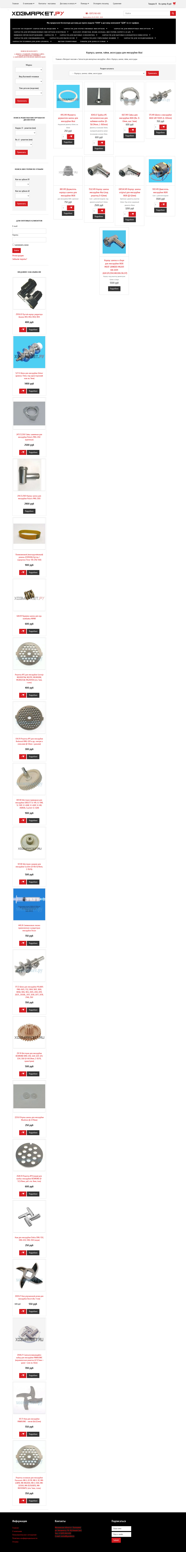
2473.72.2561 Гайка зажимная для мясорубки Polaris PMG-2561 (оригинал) (29, 437)
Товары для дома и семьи (92, 41)
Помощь (84, 3)
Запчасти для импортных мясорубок (132, 28)
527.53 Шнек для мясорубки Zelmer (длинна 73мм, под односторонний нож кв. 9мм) (29, 376)
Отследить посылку (101, 3)
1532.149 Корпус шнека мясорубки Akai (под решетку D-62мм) (99, 192)
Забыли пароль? (19, 259)
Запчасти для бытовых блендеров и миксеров (125, 35)
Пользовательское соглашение (24, 1535)
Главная (15, 3)
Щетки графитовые (67, 41)
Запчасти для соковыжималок (29, 38)
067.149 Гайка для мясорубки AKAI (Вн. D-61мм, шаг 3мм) (129, 118)
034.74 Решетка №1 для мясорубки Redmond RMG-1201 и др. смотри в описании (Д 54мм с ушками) (29, 741)
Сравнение (117, 3)
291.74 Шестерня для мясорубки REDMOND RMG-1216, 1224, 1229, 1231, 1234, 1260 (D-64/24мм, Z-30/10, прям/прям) (29, 1057)
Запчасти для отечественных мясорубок (84, 28)
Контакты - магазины (47, 3)
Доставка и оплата (67, 3)
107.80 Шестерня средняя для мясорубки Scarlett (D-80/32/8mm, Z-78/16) (29, 867)
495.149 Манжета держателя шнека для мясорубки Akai (68, 118)
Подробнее (68, 142)
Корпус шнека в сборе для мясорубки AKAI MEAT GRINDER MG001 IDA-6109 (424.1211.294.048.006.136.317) (115, 266)
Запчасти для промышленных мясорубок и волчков (40, 32)
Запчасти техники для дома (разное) (31, 41)
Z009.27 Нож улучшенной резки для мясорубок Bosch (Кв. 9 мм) (29, 1297)
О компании (27, 3)
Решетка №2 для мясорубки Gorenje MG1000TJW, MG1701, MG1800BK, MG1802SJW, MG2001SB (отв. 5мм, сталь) (29, 678)
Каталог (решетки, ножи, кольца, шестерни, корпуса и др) (102, 32)
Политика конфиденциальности (24, 1538)
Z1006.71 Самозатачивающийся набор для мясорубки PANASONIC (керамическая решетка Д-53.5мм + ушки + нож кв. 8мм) (29, 1359)
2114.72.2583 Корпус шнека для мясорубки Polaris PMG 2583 (29, 497)
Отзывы (15, 1542)
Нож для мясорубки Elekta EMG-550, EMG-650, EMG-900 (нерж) (29, 1238)
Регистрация (18, 255)
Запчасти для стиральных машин (99, 38)
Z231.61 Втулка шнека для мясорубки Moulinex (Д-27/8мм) (29, 1118)
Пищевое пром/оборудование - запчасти (34, 35)
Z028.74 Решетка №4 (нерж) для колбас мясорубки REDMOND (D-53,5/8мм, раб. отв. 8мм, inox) (29, 1179)
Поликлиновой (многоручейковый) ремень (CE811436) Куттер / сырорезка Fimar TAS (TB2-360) (29, 557)
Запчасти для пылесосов (62, 38)
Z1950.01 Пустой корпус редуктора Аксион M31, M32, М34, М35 (29, 315)
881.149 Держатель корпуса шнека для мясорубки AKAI (68, 192)
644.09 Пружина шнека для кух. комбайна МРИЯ (29, 617)
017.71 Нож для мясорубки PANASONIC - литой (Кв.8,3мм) (29, 1420)
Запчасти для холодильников (138, 38)
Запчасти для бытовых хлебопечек (77, 35)
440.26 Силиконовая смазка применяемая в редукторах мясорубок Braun (29, 928)
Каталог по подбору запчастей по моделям (34, 28)
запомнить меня (22, 245)
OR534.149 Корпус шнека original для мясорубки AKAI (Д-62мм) (130, 192)
